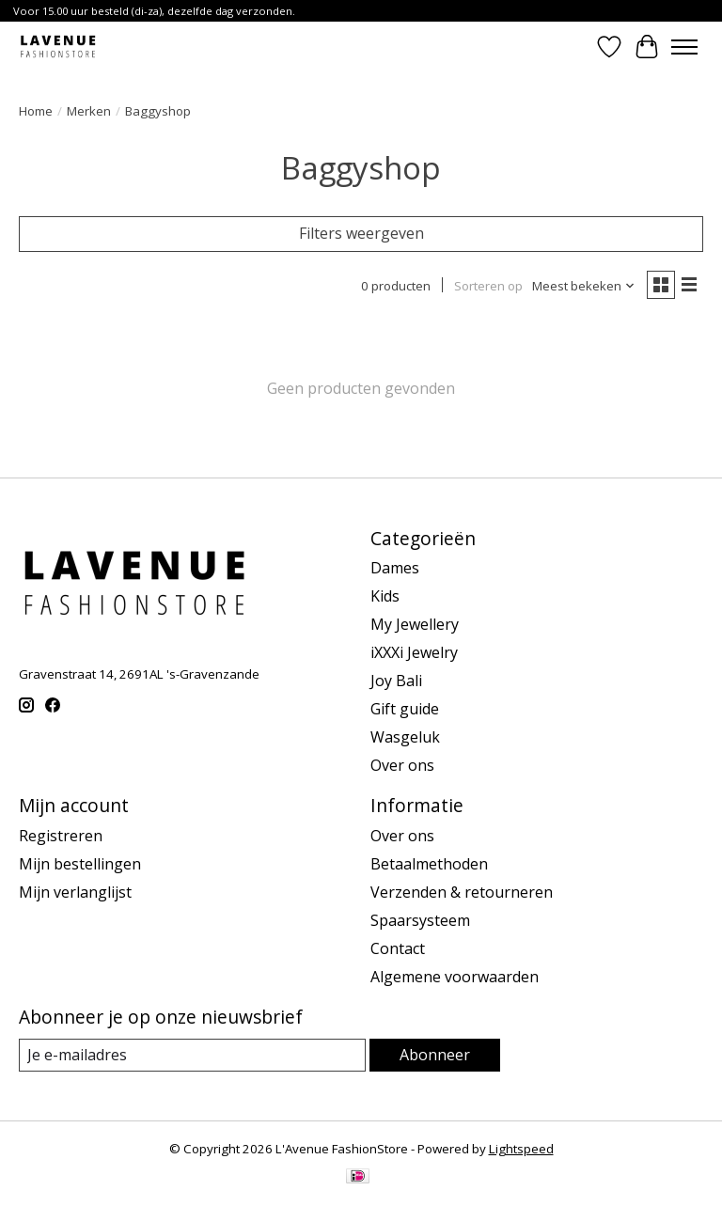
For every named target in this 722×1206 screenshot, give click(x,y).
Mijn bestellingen (80, 864)
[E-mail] (192, 1055)
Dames (394, 567)
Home (36, 110)
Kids (385, 596)
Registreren (60, 835)
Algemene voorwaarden (454, 976)
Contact (397, 948)
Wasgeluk (405, 737)
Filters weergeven (361, 233)
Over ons (402, 765)
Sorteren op (488, 285)
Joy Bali (396, 680)
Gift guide (404, 708)
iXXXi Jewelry (414, 652)
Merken (89, 110)
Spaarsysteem (420, 920)
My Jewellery (414, 624)
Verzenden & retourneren (461, 892)
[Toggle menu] (684, 47)
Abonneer (435, 1054)
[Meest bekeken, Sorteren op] (584, 285)
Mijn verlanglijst (75, 892)
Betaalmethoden (429, 864)
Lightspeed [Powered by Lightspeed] (521, 1148)
